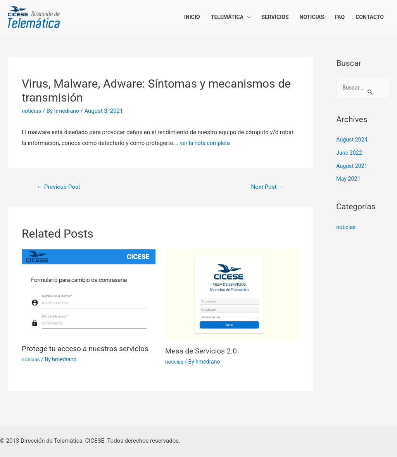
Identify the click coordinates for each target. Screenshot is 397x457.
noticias (32, 110)
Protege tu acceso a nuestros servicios (88, 349)
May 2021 (349, 179)
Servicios (274, 17)
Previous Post (60, 187)
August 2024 (352, 140)
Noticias (312, 17)
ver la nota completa (206, 143)
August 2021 (352, 166)
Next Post (266, 187)
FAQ (340, 17)
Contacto (370, 17)
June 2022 (349, 153)
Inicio (192, 17)
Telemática (231, 17)
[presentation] (246, 17)
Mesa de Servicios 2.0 (203, 351)
